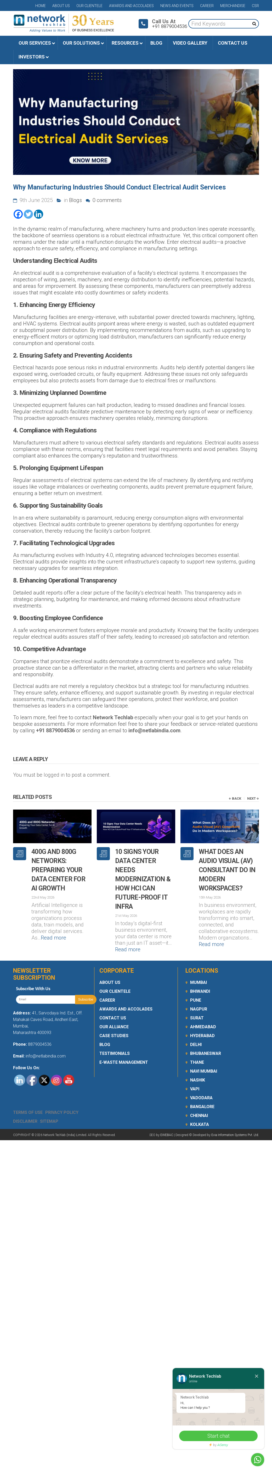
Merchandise (232, 6)
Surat (197, 1000)
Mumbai (198, 965)
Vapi (194, 1071)
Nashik (197, 1063)
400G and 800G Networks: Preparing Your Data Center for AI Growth (58, 870)
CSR (255, 6)
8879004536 (40, 1027)
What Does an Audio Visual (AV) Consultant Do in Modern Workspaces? (227, 870)
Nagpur (198, 992)
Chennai (199, 1098)
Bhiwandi (200, 974)
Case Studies (113, 1018)
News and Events (177, 6)
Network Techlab (113, 717)
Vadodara (201, 1080)
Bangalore (202, 1089)
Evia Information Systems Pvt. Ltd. (235, 1118)
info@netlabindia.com (154, 730)
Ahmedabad (203, 1009)
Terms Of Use (28, 1095)
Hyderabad (202, 1018)
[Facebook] (18, 214)
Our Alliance (114, 1009)
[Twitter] (28, 214)
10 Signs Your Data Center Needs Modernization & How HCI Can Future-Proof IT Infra (143, 879)
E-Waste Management (123, 1045)
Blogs (75, 200)
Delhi (196, 1027)
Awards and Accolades (131, 6)
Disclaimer (25, 1104)
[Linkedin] (38, 214)
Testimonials (114, 1036)
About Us (61, 6)
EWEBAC (166, 1118)
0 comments (104, 200)
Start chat (218, 1436)
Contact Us (112, 1000)
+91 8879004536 (55, 730)
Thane (197, 1045)
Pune (195, 983)
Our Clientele (89, 6)
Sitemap (49, 1104)
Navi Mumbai (203, 1054)
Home (40, 6)
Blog (104, 1027)
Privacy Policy (61, 1095)
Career (207, 6)
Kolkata (199, 1107)
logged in (54, 775)
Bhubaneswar (205, 1036)
